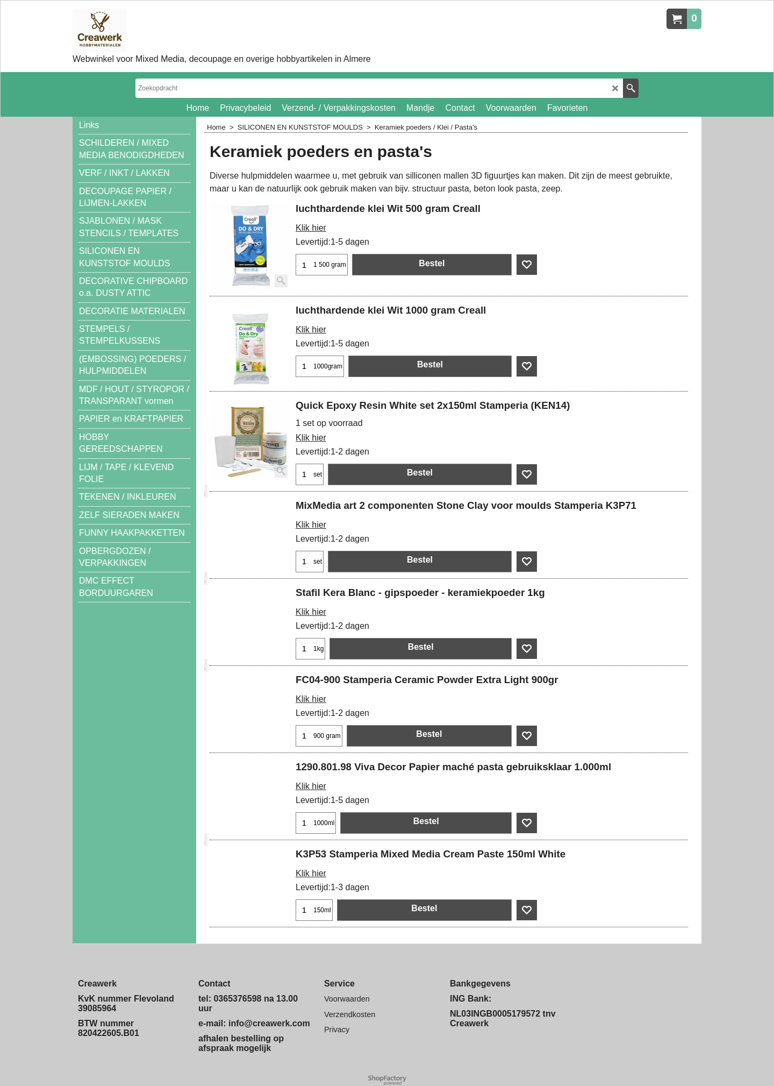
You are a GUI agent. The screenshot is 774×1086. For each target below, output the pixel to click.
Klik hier (311, 227)
